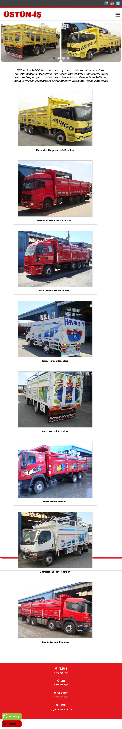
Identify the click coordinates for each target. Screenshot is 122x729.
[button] (54, 58)
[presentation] (6, 39)
